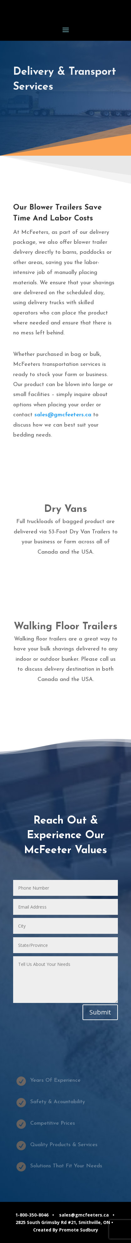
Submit (100, 1012)
